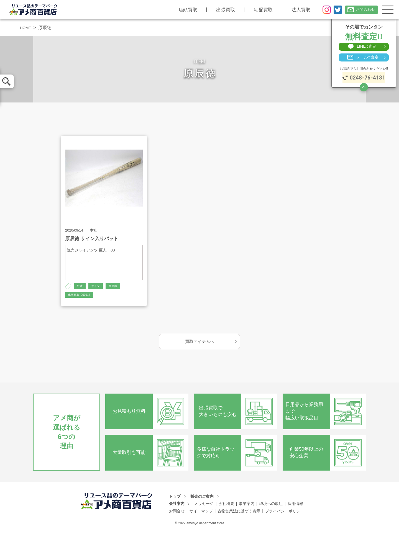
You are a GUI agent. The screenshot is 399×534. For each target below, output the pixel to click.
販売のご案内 (202, 498)
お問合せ (177, 513)
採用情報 (295, 505)
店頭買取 (183, 9)
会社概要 (226, 505)
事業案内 (246, 505)
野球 (80, 286)
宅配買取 (258, 9)
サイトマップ (201, 513)
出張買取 (221, 9)
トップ (175, 498)
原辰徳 (116, 286)
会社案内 (177, 505)
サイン (98, 286)
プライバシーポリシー (284, 513)
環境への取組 (271, 505)
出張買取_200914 (81, 296)
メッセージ (204, 505)
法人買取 (296, 9)
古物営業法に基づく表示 (239, 513)
